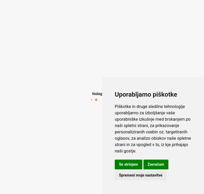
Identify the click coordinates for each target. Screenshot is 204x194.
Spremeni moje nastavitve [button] (140, 175)
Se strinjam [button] (128, 164)
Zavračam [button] (156, 164)
